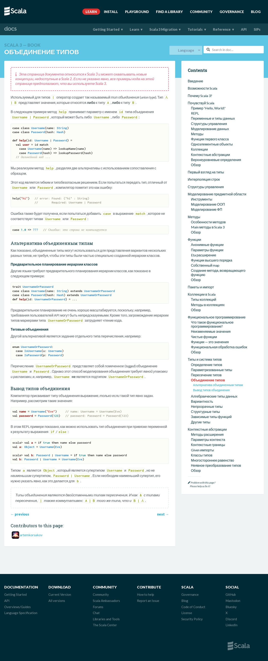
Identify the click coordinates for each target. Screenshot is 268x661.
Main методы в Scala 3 (207, 189)
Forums (98, 607)
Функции (194, 201)
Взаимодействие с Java (206, 469)
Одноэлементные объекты (212, 106)
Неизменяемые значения (211, 293)
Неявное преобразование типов (216, 427)
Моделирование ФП (206, 171)
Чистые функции (204, 299)
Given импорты (202, 412)
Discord (231, 619)
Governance (232, 12)
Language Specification (20, 613)
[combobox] (234, 49)
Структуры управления (209, 86)
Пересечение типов (206, 337)
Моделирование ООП (208, 166)
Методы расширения (207, 396)
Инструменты (201, 161)
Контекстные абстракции (210, 117)
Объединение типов (208, 342)
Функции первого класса (210, 101)
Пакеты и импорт (201, 249)
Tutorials (195, 29)
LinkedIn (231, 625)
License (186, 613)
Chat (96, 613)
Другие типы (200, 384)
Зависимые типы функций (211, 379)
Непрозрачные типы (207, 368)
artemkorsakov (31, 535)
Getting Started (106, 29)
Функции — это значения (210, 304)
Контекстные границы (208, 407)
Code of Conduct (193, 607)
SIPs (257, 29)
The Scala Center (105, 625)
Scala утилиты (198, 447)
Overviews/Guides (17, 607)
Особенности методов (208, 184)
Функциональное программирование (217, 279)
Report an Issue (148, 601)
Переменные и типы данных (213, 80)
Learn (91, 12)
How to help (145, 594)
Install (111, 12)
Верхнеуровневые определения (216, 122)
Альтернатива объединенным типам (218, 347)
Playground (137, 12)
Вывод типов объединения (211, 352)
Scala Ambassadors (106, 601)
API (244, 29)
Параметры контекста (208, 402)
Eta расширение (203, 217)
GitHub (231, 594)
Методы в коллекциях (208, 267)
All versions (56, 601)
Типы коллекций (203, 261)
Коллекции (199, 111)
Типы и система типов (205, 321)
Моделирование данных (210, 91)
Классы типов (201, 417)
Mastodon (233, 601)
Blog (256, 12)
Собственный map (205, 227)
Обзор (196, 127)
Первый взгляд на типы (206, 134)
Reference (222, 29)
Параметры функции (207, 212)
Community (201, 12)
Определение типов (206, 327)
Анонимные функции (207, 207)
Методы (197, 96)
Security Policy (192, 619)
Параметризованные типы (211, 332)
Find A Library (169, 12)
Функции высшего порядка (211, 222)
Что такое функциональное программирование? (212, 286)
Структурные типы (205, 374)
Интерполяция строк (204, 141)
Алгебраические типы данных (214, 358)
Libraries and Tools (106, 619)
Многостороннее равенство (212, 422)
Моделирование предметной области (217, 156)
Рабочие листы (203, 461)
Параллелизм (199, 440)
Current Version (59, 594)
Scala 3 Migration (163, 29)
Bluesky (231, 607)
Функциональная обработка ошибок (219, 309)
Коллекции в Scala (202, 256)
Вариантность (202, 363)
